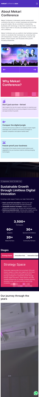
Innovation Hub (20, 255)
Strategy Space (7, 255)
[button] (10, 70)
